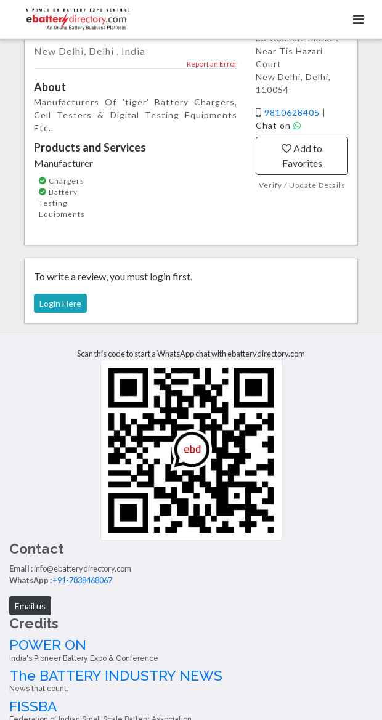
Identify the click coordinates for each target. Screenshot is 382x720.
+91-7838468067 (82, 580)
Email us (30, 606)
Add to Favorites (302, 155)
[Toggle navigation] (358, 19)
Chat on (278, 125)
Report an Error (212, 63)
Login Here (60, 303)
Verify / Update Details (302, 185)
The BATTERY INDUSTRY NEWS (191, 681)
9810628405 (293, 112)
